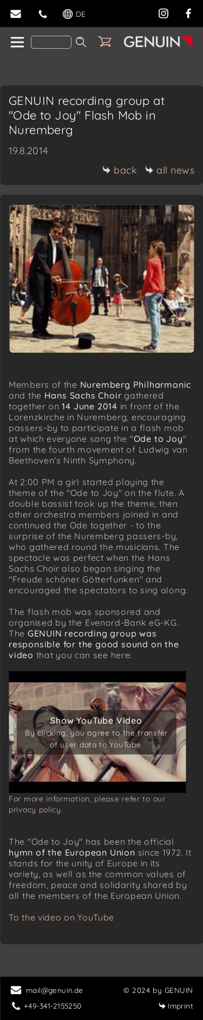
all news (169, 170)
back (119, 170)
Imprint (175, 1005)
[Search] (51, 42)
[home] (16, 43)
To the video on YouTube (61, 917)
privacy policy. (36, 809)
